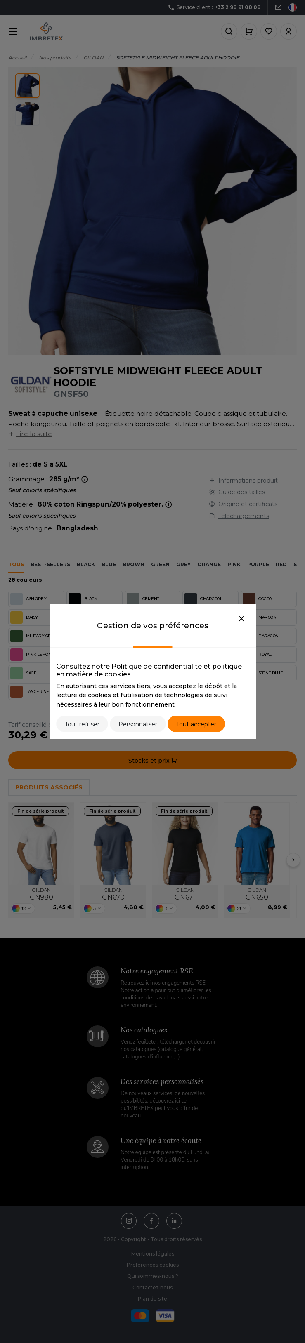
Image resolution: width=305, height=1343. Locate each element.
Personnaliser (137, 724)
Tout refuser (82, 724)
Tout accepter (196, 724)
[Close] (241, 619)
